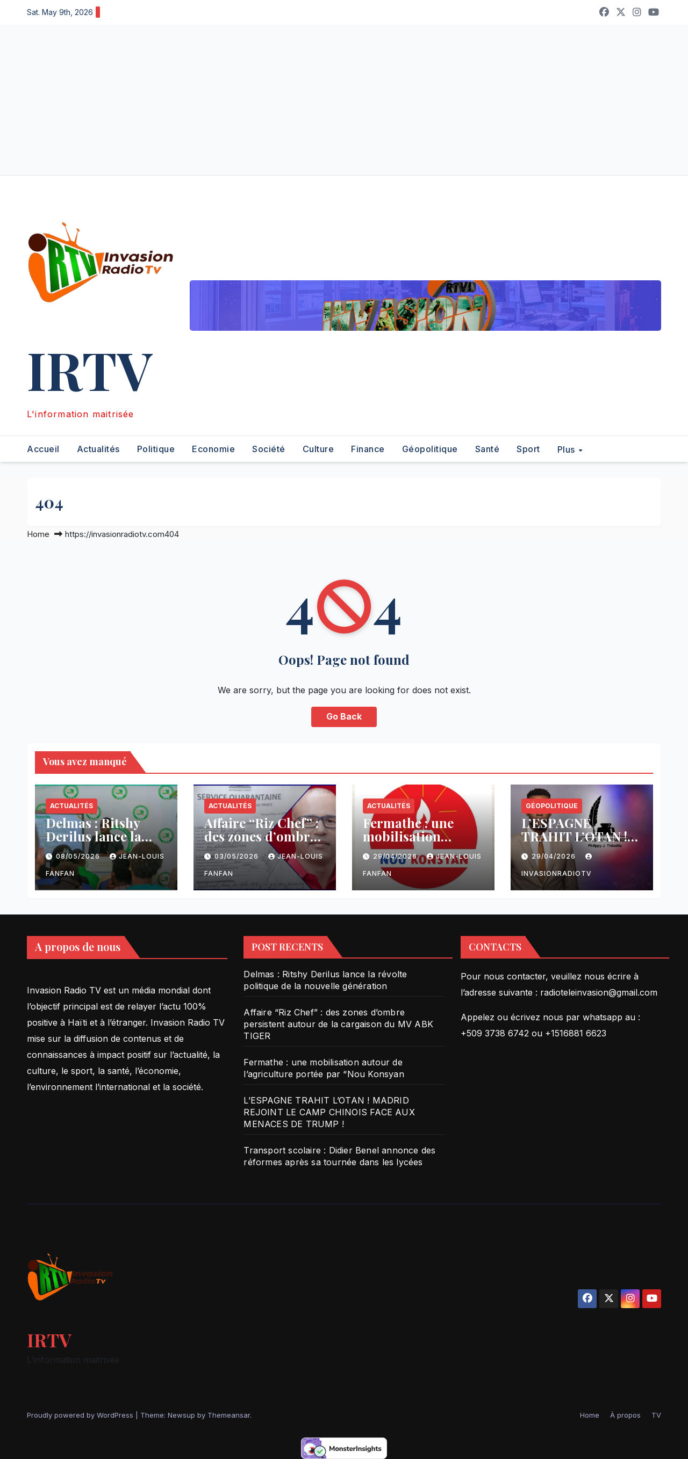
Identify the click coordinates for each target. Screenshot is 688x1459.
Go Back (344, 717)
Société (268, 449)
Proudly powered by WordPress (81, 1415)
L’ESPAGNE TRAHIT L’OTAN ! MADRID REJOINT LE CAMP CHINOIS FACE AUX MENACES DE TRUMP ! (328, 1112)
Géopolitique (430, 449)
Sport (528, 449)
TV (656, 1415)
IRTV (89, 369)
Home (38, 534)
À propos (625, 1415)
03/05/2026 (237, 856)
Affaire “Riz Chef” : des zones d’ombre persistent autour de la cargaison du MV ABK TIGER (338, 1024)
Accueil (43, 449)
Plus (567, 449)
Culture (318, 449)
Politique (156, 449)
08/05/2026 (79, 856)
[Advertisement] (322, 100)
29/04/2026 (396, 856)
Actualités (98, 449)
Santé (487, 449)
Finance (368, 449)
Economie (213, 449)
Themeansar (228, 1415)
